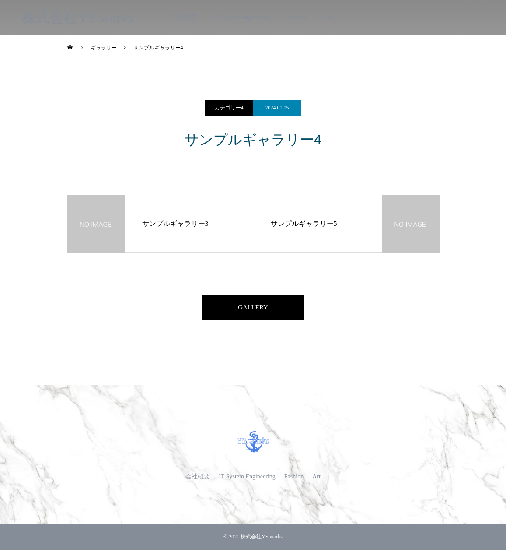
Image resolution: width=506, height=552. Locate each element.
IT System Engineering (242, 17)
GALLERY (253, 308)
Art (329, 17)
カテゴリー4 (229, 108)
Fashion (298, 17)
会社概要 (184, 17)
